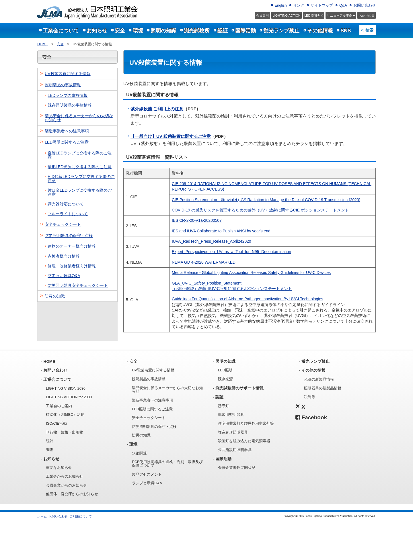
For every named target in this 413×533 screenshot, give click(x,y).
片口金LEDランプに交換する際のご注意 (80, 192)
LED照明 (225, 370)
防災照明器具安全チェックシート (78, 285)
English (281, 5)
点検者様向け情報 (64, 256)
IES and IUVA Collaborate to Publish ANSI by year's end (221, 231)
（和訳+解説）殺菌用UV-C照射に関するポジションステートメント (232, 288)
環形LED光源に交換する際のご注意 (80, 166)
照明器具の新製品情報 (322, 388)
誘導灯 (223, 406)
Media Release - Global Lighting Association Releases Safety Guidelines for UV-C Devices (251, 272)
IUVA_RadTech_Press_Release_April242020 (211, 241)
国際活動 (245, 31)
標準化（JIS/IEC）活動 (65, 415)
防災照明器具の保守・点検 (69, 235)
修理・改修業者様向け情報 (72, 266)
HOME (42, 44)
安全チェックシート (63, 224)
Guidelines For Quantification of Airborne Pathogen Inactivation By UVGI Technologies (247, 299)
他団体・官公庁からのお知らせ (72, 494)
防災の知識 (55, 296)
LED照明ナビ (313, 15)
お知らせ (97, 31)
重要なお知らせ (59, 468)
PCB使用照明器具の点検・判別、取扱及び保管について (167, 464)
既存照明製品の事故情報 (70, 105)
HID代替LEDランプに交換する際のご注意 (81, 178)
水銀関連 (139, 453)
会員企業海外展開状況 (236, 468)
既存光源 (225, 379)
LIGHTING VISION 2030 (65, 389)
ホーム (42, 516)
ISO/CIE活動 (56, 424)
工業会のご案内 (59, 406)
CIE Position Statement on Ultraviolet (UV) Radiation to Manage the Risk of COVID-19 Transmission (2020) (266, 199)
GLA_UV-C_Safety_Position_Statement (206, 283)
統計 (49, 441)
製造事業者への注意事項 (67, 131)
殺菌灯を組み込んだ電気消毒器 (244, 441)
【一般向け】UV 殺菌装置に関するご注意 (170, 136)
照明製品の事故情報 (63, 85)
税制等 (309, 397)
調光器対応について (66, 204)
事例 (341, 15)
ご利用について (81, 516)
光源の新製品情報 (319, 379)
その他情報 (320, 31)
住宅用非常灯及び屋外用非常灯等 (246, 424)
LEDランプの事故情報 (67, 95)
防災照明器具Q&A (64, 275)
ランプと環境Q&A (147, 483)
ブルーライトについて (68, 213)
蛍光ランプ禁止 (281, 31)
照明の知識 (163, 31)
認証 (222, 31)
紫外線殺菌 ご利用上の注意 (156, 109)
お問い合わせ (364, 5)
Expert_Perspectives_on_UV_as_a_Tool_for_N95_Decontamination (231, 251)
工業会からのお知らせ (64, 477)
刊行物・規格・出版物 (64, 432)
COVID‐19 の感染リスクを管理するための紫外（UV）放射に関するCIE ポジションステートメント (260, 210)
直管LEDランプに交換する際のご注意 (80, 155)
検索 (369, 30)
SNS (345, 31)
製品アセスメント (147, 475)
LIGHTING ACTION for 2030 (69, 397)
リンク (298, 5)
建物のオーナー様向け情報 (72, 246)
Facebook (311, 417)
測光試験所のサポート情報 (239, 388)
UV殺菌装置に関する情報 (68, 73)
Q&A (343, 5)
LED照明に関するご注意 (67, 142)
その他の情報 (313, 370)
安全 (120, 31)
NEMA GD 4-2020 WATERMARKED (203, 262)
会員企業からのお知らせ (66, 485)
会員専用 (262, 15)
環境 (138, 31)
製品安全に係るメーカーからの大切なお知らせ (79, 117)
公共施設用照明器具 (235, 450)
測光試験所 (197, 31)
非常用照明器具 (231, 415)
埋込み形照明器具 (233, 432)
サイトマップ (322, 5)
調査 (49, 450)
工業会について (61, 31)
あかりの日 (367, 15)
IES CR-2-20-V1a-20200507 (197, 220)
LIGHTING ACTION (286, 15)
